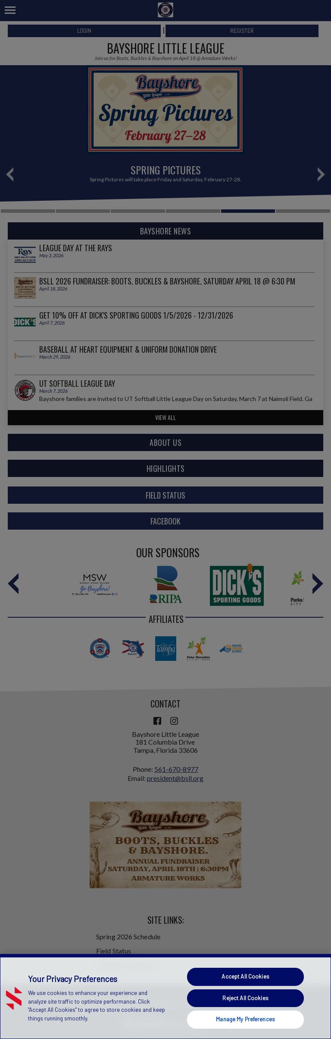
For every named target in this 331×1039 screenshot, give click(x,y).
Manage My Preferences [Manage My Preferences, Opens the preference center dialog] (245, 1019)
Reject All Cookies (245, 998)
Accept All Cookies (245, 976)
